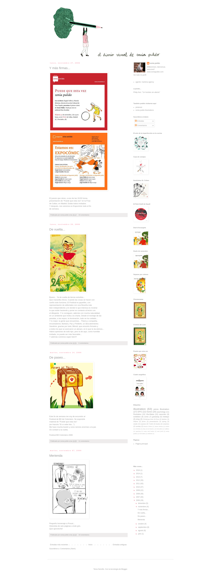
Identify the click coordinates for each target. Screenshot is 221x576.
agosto (141, 531)
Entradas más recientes (59, 545)
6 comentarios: (83, 343)
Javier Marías (159, 426)
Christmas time (148, 419)
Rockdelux (137, 414)
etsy (144, 429)
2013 (138, 477)
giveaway (155, 417)
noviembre (142, 507)
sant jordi (160, 431)
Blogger (124, 569)
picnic (144, 421)
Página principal (142, 444)
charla (167, 426)
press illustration (161, 409)
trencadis (142, 433)
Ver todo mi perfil (139, 75)
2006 (138, 500)
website (150, 433)
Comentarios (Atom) (67, 549)
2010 (138, 487)
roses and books (149, 431)
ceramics (166, 424)
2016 (138, 470)
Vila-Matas (150, 414)
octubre (141, 524)
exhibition (137, 417)
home (149, 412)
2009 (138, 490)
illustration (139, 408)
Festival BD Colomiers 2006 (61, 435)
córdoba (138, 429)
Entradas (139, 121)
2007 (138, 497)
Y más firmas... (59, 68)
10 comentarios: (84, 215)
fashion (164, 419)
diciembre (142, 503)
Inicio (90, 545)
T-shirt (151, 424)
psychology (161, 412)
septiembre (142, 527)
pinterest (139, 107)
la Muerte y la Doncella (155, 429)
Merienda (55, 455)
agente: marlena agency (145, 82)
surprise (143, 424)
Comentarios (141, 125)
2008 (138, 494)
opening (138, 431)
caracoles (162, 414)
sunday (138, 426)
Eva (157, 419)
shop (138, 419)
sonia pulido (155, 63)
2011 (138, 484)
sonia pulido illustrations (145, 110)
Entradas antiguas (120, 545)
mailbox (166, 429)
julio (140, 534)
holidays (166, 417)
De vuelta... (57, 229)
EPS (140, 412)
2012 (138, 480)
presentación (154, 421)
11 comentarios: (84, 441)
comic (146, 417)
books (158, 424)
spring (164, 421)
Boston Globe (148, 426)
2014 (138, 474)
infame (135, 421)
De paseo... (57, 357)
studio (135, 424)
